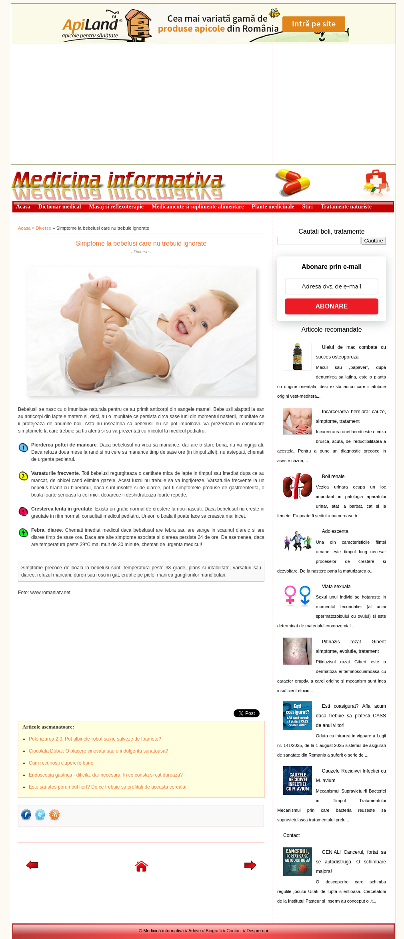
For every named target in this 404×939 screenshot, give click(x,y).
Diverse (43, 228)
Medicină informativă (32, 167)
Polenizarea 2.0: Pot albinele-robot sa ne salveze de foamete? (95, 739)
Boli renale (333, 476)
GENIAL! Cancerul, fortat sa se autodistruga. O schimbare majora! (351, 861)
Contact (291, 835)
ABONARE (332, 306)
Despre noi (257, 930)
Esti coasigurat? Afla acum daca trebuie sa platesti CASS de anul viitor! (351, 715)
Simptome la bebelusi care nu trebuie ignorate (141, 243)
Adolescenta (335, 531)
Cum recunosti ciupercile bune (61, 763)
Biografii (214, 930)
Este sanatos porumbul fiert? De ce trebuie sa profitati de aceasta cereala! (107, 787)
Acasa (24, 228)
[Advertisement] (203, 104)
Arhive (194, 930)
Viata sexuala (336, 586)
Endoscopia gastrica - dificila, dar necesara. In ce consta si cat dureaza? (106, 775)
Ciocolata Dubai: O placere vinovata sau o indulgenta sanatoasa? (98, 751)
